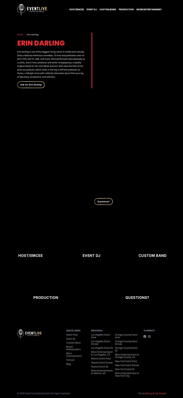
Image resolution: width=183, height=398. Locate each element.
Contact (70, 359)
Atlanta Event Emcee (102, 362)
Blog (68, 364)
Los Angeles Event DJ (102, 347)
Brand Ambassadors (73, 348)
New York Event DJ (124, 369)
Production (126, 9)
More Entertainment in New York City (127, 374)
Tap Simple (160, 393)
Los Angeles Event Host (100, 336)
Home (20, 34)
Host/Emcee (76, 9)
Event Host (72, 334)
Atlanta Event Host (101, 358)
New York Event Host (126, 361)
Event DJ (92, 9)
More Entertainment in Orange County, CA (127, 356)
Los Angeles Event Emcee (100, 342)
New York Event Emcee (127, 365)
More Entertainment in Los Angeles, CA (102, 353)
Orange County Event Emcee (126, 342)
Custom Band (107, 9)
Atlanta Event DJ (99, 366)
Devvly (148, 393)
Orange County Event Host (126, 336)
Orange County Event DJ (126, 349)
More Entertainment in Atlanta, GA (102, 372)
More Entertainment (149, 9)
